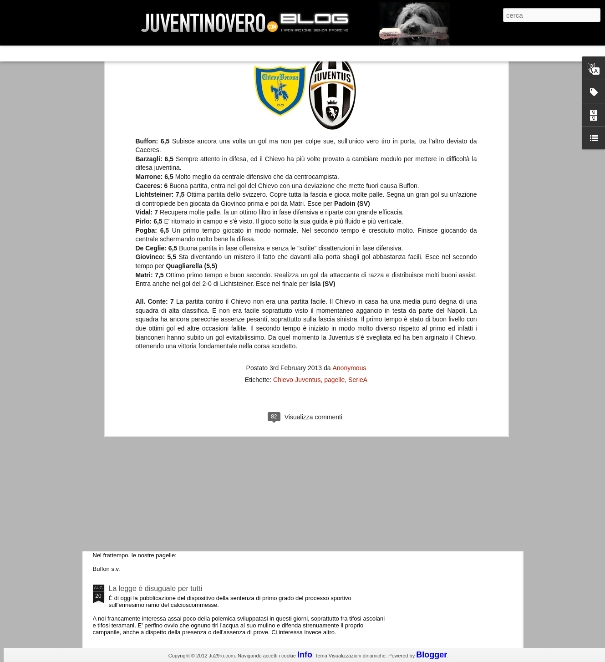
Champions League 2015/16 (154, 434)
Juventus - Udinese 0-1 (146, 511)
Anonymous (349, 201)
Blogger (431, 654)
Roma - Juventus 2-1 (143, 395)
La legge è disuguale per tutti (155, 588)
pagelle (334, 213)
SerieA (357, 213)
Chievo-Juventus (296, 213)
